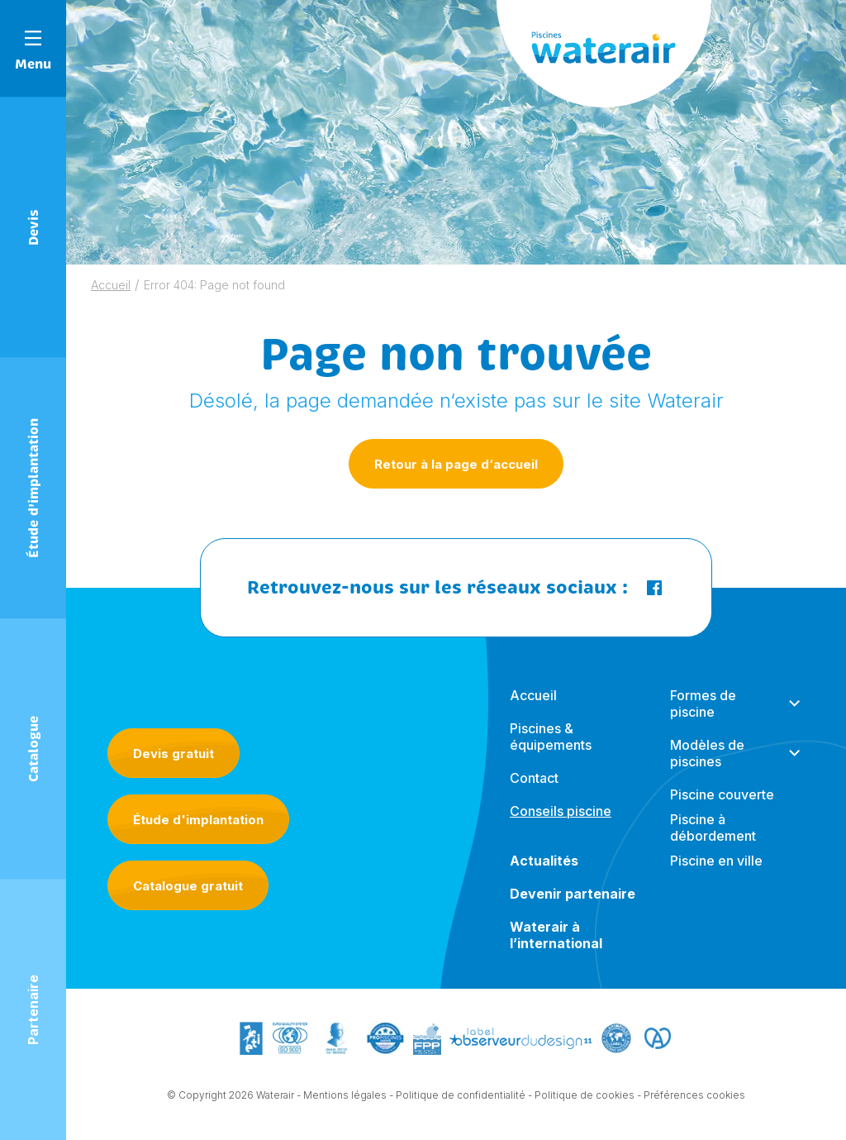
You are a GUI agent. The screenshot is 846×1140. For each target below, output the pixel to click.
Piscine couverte (722, 794)
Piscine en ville (716, 860)
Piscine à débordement (713, 827)
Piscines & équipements (551, 736)
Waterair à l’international (556, 935)
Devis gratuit (173, 753)
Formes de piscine (703, 703)
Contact (534, 778)
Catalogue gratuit (188, 886)
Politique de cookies (584, 1096)
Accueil (111, 285)
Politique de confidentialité (460, 1096)
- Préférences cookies (691, 1096)
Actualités (544, 860)
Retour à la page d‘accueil (456, 464)
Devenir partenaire (572, 893)
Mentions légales (345, 1096)
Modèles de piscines (707, 753)
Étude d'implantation (198, 820)
